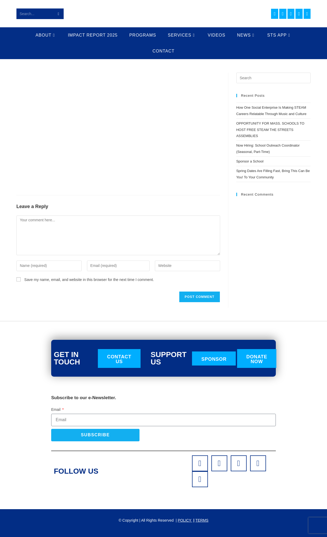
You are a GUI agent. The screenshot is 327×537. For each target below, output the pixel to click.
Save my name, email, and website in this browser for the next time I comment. (89, 280)
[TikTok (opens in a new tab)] (307, 14)
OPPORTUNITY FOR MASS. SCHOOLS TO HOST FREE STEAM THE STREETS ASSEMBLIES (270, 129)
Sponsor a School (250, 161)
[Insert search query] (273, 78)
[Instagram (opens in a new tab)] (282, 14)
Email (56, 409)
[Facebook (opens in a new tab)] (274, 14)
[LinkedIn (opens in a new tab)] (291, 14)
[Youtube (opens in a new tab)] (299, 14)
